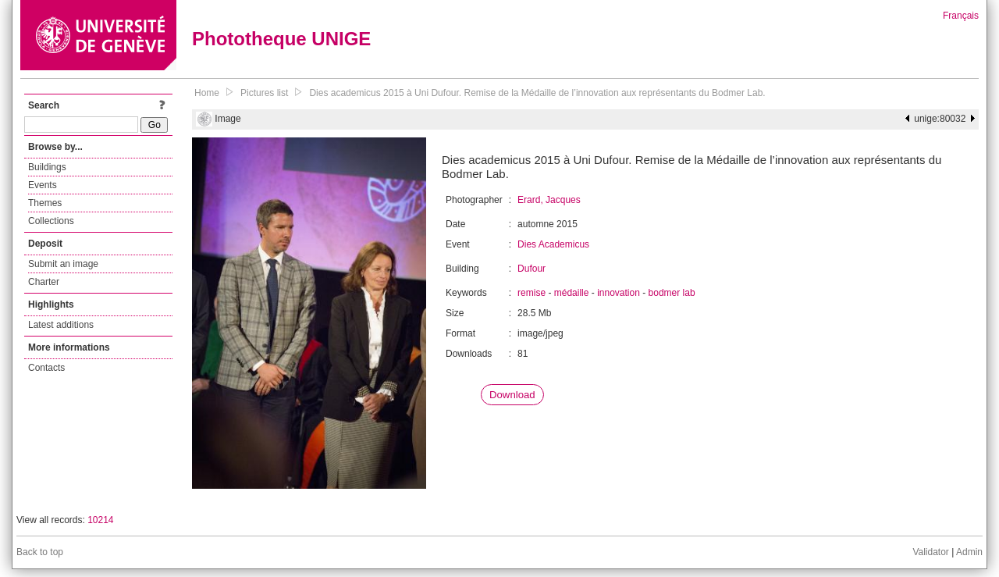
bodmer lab (672, 292)
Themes (45, 203)
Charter (43, 281)
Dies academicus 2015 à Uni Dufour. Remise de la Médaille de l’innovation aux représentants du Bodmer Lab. (537, 92)
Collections (51, 220)
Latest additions (61, 324)
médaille (571, 292)
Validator (930, 552)
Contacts (46, 367)
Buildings (47, 167)
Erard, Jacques (549, 199)
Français (961, 15)
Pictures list (264, 92)
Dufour (531, 268)
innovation (618, 292)
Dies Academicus (553, 244)
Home (206, 92)
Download (512, 395)
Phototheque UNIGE (281, 38)
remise (531, 292)
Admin (969, 552)
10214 (100, 520)
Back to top (39, 552)
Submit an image (63, 263)
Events (42, 185)
